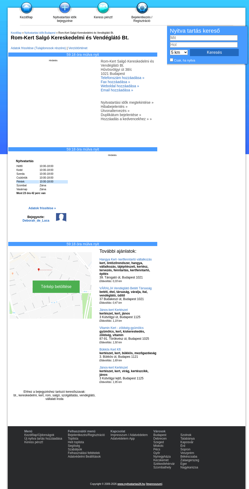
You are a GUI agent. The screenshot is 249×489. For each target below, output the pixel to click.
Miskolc (158, 446)
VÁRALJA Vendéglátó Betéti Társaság (125, 288)
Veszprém (187, 453)
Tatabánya (187, 438)
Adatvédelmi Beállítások (84, 456)
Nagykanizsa (189, 467)
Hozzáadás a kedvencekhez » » (126, 119)
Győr (156, 453)
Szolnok (185, 435)
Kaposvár (186, 442)
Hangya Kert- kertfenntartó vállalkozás (125, 259)
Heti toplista (76, 442)
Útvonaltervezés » (115, 111)
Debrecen (160, 438)
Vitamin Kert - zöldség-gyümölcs (121, 328)
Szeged (158, 442)
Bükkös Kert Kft (110, 349)
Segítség (74, 446)
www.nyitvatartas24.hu (131, 484)
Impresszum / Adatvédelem (129, 435)
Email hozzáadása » (117, 90)
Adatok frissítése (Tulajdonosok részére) (38, 48)
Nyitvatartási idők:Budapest (40, 32)
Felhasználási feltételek (84, 453)
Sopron (185, 449)
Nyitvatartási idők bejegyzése (64, 19)
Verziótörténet (77, 48)
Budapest (160, 435)
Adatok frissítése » (42, 208)
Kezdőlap (26, 17)
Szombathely (162, 467)
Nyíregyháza (162, 456)
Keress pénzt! (103, 17)
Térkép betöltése (56, 286)
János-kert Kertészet (113, 310)
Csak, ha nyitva (184, 60)
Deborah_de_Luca (36, 220)
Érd (182, 446)
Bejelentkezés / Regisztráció (141, 19)
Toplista (73, 438)
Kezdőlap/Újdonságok (39, 435)
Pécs (156, 449)
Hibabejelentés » (114, 106)
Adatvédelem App (122, 438)
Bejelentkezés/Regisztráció (86, 435)
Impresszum (153, 484)
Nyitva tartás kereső (195, 31)
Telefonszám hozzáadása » (122, 78)
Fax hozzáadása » (115, 82)
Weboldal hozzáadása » (120, 86)
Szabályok (75, 449)
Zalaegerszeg (189, 460)
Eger (183, 464)
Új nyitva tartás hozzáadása (43, 438)
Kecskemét (161, 460)
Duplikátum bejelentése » (121, 115)
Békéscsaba (188, 456)
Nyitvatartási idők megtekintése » (127, 102)
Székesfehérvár (164, 464)
